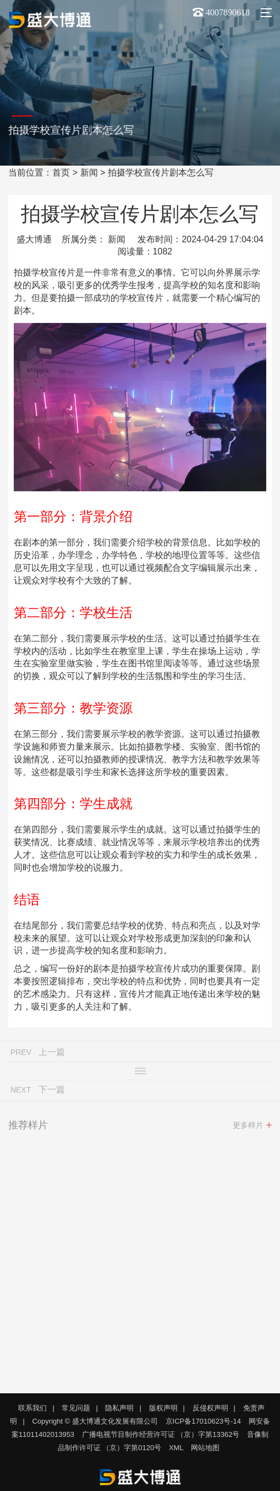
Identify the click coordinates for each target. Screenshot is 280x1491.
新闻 (89, 172)
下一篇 (52, 1092)
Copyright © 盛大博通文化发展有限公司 (95, 1421)
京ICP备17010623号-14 (203, 1421)
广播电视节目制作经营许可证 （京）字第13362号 (161, 1434)
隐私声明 (119, 1408)
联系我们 (32, 1408)
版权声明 (163, 1408)
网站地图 (205, 1448)
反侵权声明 (210, 1408)
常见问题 (76, 1408)
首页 (61, 172)
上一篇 (52, 1055)
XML (176, 1448)
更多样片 (248, 1128)
